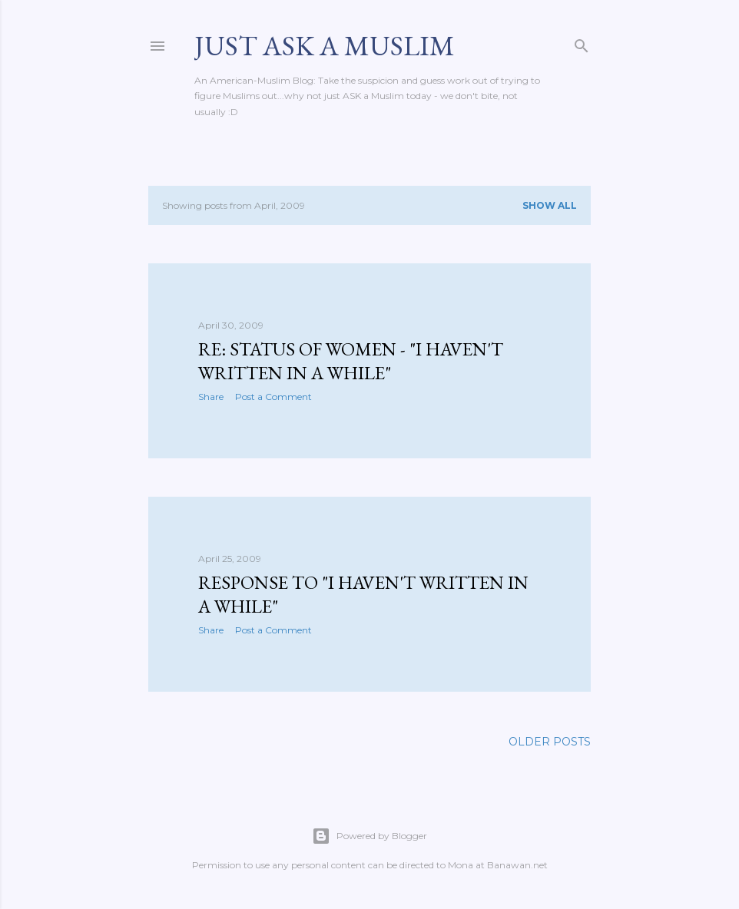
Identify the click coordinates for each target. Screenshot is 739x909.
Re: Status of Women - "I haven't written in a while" (350, 361)
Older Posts (550, 742)
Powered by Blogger (369, 836)
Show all (549, 205)
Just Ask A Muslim (324, 46)
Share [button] (211, 396)
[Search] (581, 43)
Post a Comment (273, 396)
